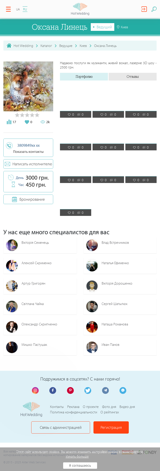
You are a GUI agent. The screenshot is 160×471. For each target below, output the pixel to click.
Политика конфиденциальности (73, 412)
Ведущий (104, 26)
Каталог (46, 45)
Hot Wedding (23, 45)
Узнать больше (77, 456)
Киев (83, 45)
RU (25, 9)
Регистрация (111, 427)
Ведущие (65, 45)
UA (18, 9)
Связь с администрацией (61, 427)
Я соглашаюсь (80, 466)
